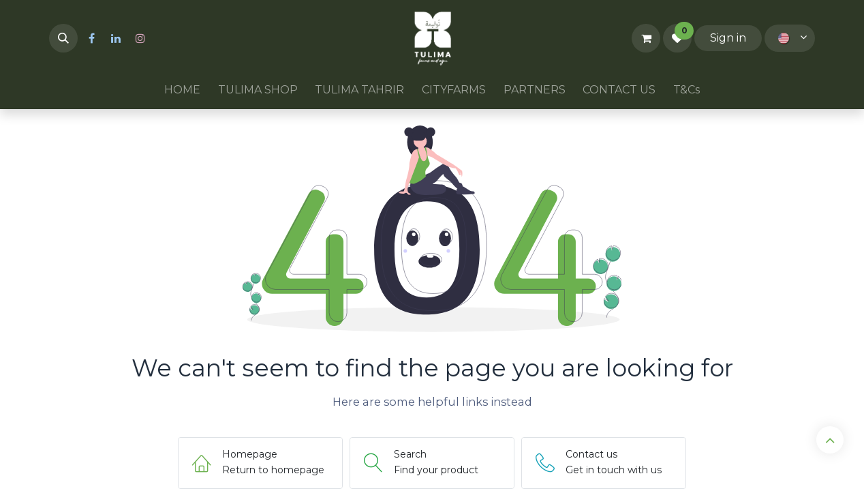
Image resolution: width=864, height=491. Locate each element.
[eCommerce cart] (646, 38)
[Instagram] (140, 38)
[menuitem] (182, 90)
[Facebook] (91, 38)
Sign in (728, 37)
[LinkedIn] (116, 38)
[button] (63, 38)
